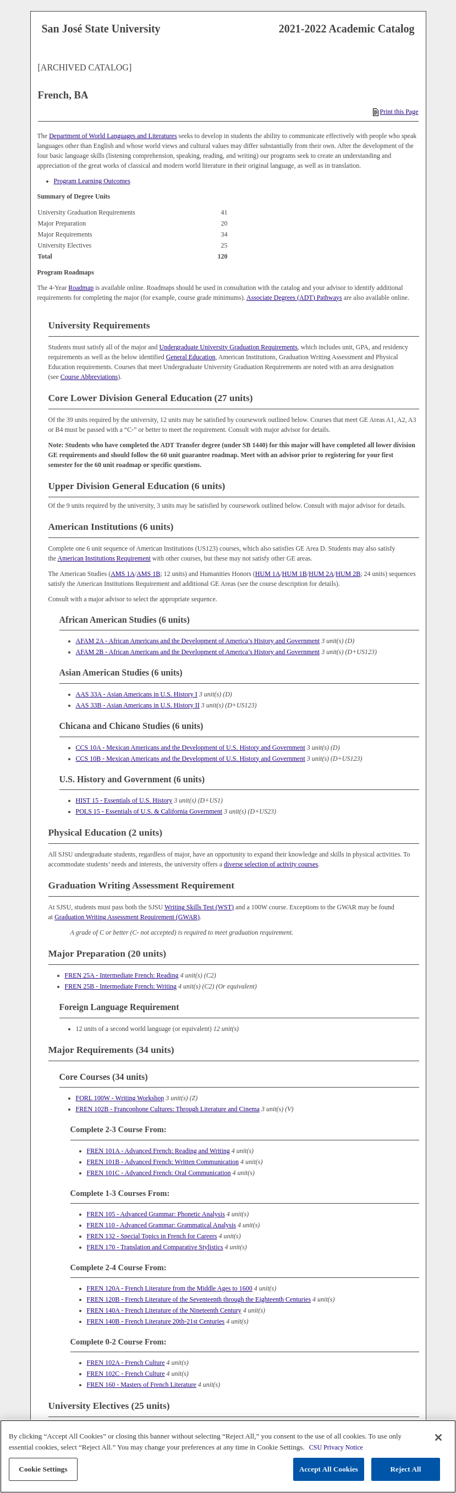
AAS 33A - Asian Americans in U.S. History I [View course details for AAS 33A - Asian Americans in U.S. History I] (136, 694)
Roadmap (81, 288)
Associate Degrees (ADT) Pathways (294, 297)
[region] (228, 1456)
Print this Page (395, 112)
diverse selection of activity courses (271, 864)
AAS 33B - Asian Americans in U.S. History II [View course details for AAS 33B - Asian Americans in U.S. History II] (138, 705)
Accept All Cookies (328, 1469)
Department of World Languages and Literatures (113, 136)
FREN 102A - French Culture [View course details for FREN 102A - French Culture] (126, 1362)
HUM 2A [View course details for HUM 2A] (321, 574)
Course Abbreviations (89, 377)
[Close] (438, 1437)
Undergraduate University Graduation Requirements (228, 347)
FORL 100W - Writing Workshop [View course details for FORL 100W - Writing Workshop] (120, 1098)
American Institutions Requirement (104, 558)
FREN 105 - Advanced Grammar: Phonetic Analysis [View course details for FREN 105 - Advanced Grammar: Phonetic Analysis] (156, 1214)
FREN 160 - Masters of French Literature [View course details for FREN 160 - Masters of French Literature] (141, 1384)
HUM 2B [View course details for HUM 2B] (348, 574)
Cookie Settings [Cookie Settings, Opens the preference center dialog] (43, 1469)
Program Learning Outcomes (92, 181)
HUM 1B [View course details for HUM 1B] (294, 574)
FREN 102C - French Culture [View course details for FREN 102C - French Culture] (126, 1373)
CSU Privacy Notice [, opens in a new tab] (336, 1447)
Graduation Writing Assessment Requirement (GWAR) (127, 917)
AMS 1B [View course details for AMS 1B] (148, 574)
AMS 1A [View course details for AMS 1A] (123, 574)
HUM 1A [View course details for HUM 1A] (268, 574)
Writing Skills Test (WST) (199, 907)
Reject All (406, 1469)
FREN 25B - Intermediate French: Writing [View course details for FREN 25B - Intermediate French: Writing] (121, 986)
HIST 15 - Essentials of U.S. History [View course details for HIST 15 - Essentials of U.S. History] (124, 800)
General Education (191, 357)
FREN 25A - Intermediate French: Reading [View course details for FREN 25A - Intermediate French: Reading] (122, 975)
